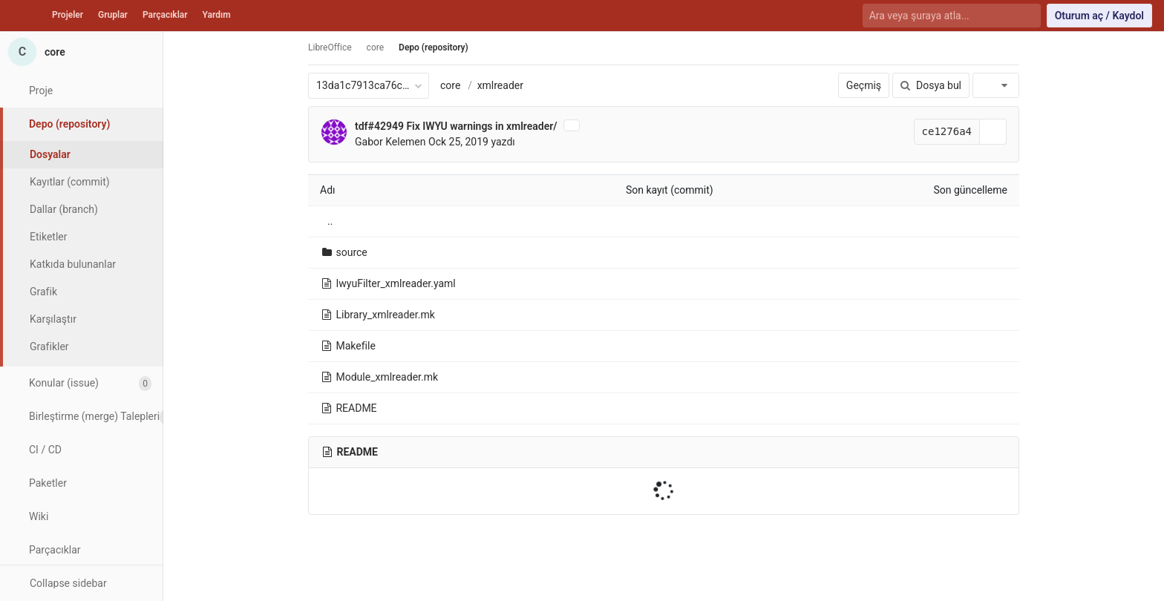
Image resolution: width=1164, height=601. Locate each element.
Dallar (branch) (64, 209)
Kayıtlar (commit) (70, 182)
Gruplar (113, 15)
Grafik (43, 292)
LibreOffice (330, 47)
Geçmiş (863, 85)
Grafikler (49, 346)
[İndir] (995, 85)
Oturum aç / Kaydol (1099, 16)
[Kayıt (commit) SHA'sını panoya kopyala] (993, 132)
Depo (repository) (433, 47)
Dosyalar (50, 154)
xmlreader (500, 85)
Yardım (217, 15)
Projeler (67, 15)
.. (330, 221)
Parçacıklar (165, 15)
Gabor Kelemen (390, 142)
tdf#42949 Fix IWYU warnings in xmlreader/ (456, 126)
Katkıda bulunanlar (73, 264)
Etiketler (48, 237)
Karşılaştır (53, 319)
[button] (81, 583)
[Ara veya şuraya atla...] (943, 16)
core (450, 85)
